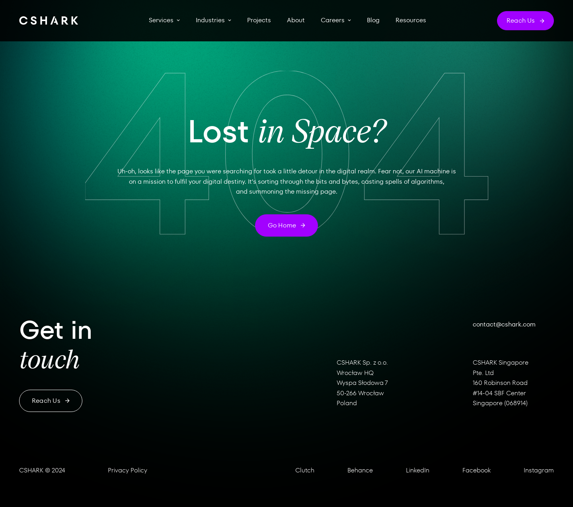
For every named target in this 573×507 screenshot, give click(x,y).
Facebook (476, 470)
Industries (210, 20)
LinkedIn (417, 470)
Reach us (51, 400)
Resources (411, 20)
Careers (333, 20)
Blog (373, 20)
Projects (259, 20)
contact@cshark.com (504, 324)
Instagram (539, 470)
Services (161, 20)
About (296, 20)
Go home (287, 225)
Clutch (304, 470)
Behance (360, 470)
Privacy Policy (127, 470)
